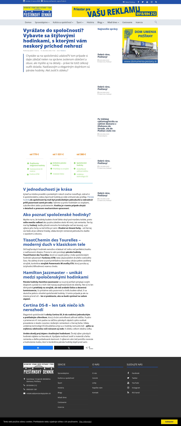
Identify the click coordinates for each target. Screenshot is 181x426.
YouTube (133, 383)
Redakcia (63, 50)
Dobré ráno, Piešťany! (104, 55)
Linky (94, 383)
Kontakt (95, 392)
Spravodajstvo (42, 22)
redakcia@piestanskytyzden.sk (38, 393)
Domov (28, 22)
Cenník (95, 378)
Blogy (100, 22)
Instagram (133, 388)
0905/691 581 (31, 389)
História (90, 22)
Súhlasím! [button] (169, 422)
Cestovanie (127, 22)
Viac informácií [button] (85, 422)
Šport (80, 22)
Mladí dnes (113, 22)
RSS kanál (133, 392)
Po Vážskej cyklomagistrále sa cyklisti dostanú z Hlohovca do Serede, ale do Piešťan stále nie (108, 125)
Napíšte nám (97, 388)
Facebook (133, 373)
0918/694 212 (31, 385)
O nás (94, 373)
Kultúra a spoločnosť (63, 22)
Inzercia (139, 22)
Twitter (132, 378)
